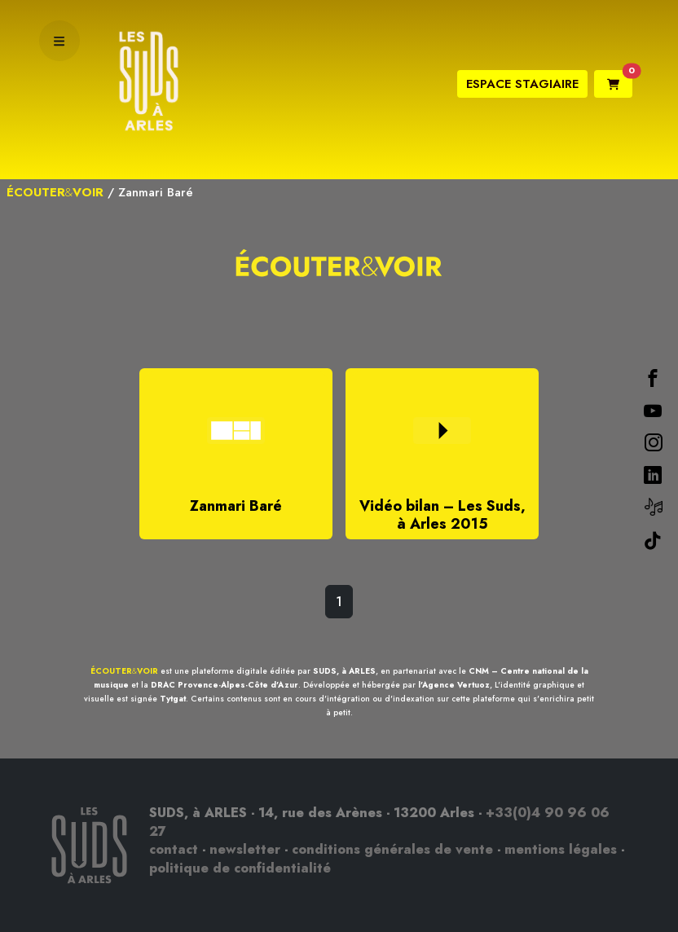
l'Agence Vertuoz (454, 685)
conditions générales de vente (392, 849)
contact (173, 849)
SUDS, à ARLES (344, 671)
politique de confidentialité (240, 868)
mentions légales (560, 849)
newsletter (244, 849)
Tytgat (173, 698)
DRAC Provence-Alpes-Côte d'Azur (224, 685)
